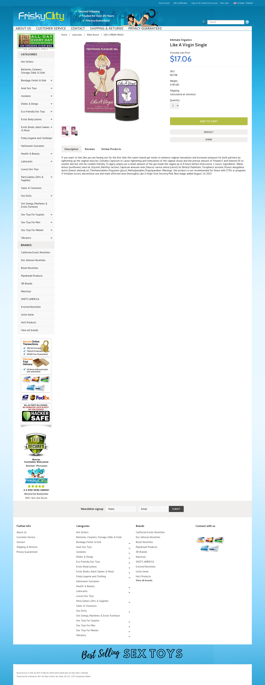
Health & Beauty (30, 153)
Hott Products (28, 322)
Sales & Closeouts (31, 188)
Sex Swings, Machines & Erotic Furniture (34, 205)
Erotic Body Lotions (31, 119)
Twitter (198, 533)
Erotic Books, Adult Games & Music (35, 128)
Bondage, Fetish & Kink (33, 80)
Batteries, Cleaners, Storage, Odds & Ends (33, 71)
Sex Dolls (26, 195)
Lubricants (26, 161)
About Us (23, 28)
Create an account (209, 3)
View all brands (29, 330)
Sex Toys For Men (30, 222)
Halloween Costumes (32, 145)
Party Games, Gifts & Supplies (32, 178)
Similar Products (111, 149)
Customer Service (51, 28)
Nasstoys (26, 291)
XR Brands (26, 283)
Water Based (93, 34)
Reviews (90, 149)
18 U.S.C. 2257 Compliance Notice (77, 676)
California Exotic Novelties (35, 252)
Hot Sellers (27, 61)
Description (71, 149)
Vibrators (26, 237)
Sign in (194, 3)
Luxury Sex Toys (30, 169)
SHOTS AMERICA (30, 299)
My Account (164, 3)
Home (64, 34)
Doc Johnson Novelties (33, 260)
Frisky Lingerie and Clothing (36, 138)
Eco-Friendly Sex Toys (33, 111)
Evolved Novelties (31, 306)
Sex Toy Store (43, 676)
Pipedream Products (32, 275)
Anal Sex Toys (29, 88)
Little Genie (27, 314)
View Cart (224, 3)
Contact (78, 28)
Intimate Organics (181, 39)
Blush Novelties (29, 268)
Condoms (26, 96)
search (247, 22)
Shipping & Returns (106, 28)
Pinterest (209, 533)
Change (248, 3)
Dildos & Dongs (29, 103)
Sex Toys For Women (32, 230)
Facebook (215, 533)
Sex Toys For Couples (32, 214)
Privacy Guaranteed (145, 28)
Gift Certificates (180, 3)
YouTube (203, 533)
